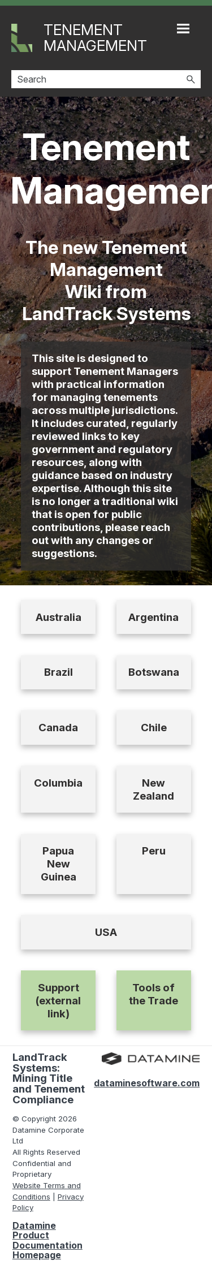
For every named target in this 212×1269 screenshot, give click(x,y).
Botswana (153, 672)
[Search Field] (106, 79)
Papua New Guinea (58, 863)
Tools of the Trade (153, 994)
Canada (58, 727)
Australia (58, 617)
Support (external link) (58, 1000)
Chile (154, 727)
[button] (190, 79)
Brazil (58, 672)
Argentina (153, 617)
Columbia (58, 782)
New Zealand (153, 789)
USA (106, 932)
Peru (154, 850)
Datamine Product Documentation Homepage (47, 1240)
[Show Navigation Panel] (183, 28)
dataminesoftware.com (147, 1083)
